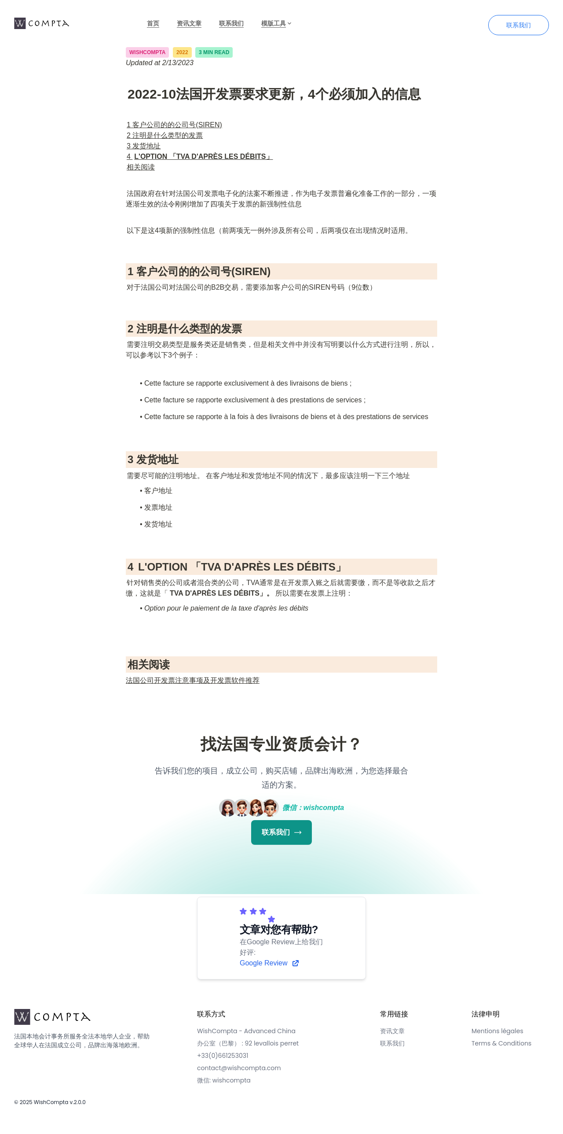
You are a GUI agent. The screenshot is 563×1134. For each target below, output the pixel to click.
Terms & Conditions (501, 1043)
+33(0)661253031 (222, 1055)
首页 (153, 23)
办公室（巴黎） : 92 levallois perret (248, 1043)
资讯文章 (189, 23)
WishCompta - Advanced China (246, 1031)
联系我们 (231, 23)
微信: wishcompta (224, 1080)
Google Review (270, 963)
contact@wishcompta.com (239, 1068)
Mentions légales (497, 1031)
